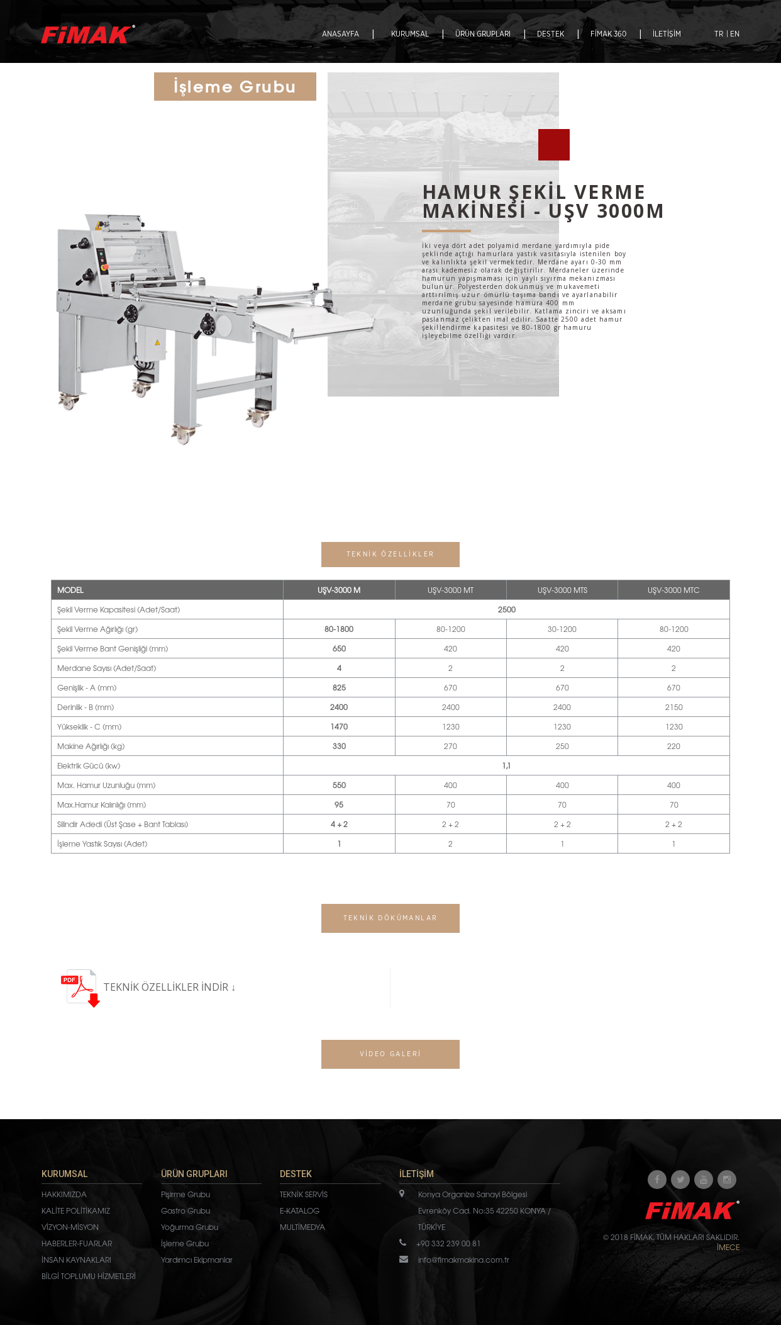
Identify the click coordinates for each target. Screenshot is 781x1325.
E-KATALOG (299, 1210)
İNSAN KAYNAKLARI (76, 1259)
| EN (732, 34)
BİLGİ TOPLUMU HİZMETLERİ (89, 1276)
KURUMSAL (410, 34)
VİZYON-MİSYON (70, 1226)
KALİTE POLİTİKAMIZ (76, 1210)
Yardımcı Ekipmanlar (197, 1259)
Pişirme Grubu (185, 1194)
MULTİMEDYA (302, 1226)
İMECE (728, 1247)
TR (718, 34)
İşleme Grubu (185, 1243)
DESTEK (550, 34)
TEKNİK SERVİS (304, 1194)
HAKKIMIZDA (64, 1194)
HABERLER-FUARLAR (77, 1243)
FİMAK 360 (608, 34)
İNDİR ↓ (218, 987)
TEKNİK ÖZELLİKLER (152, 987)
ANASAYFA (340, 34)
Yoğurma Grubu (189, 1226)
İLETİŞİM (667, 34)
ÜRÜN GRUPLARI (483, 34)
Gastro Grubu (185, 1210)
